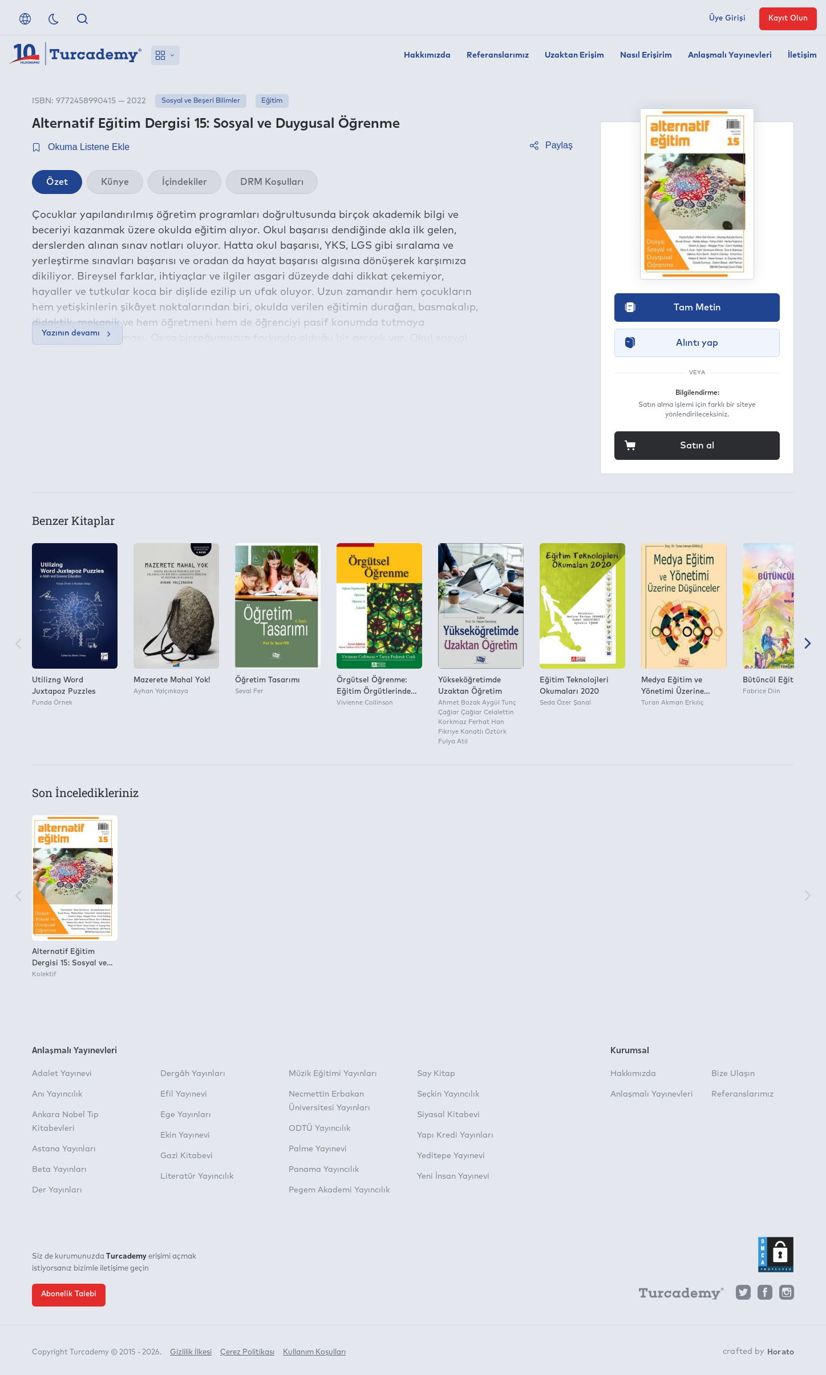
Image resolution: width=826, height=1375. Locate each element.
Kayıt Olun (788, 18)
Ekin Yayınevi (185, 1135)
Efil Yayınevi (183, 1094)
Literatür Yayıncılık (196, 1176)
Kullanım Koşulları (314, 1350)
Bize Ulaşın (733, 1074)
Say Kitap (436, 1074)
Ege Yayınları (185, 1115)
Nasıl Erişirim (646, 55)
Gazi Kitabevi (186, 1156)
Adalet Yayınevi (62, 1074)
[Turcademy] (676, 1295)
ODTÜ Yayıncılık (319, 1129)
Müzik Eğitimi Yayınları (333, 1074)
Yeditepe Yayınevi (451, 1156)
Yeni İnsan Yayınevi (453, 1176)
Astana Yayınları (64, 1149)
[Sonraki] (808, 644)
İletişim (802, 55)
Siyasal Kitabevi (448, 1115)
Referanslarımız (498, 55)
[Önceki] (18, 644)
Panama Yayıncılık (324, 1170)
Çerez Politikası (247, 1350)
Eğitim (271, 101)
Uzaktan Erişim (574, 55)
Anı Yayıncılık (57, 1094)
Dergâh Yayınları (192, 1074)
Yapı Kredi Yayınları (455, 1135)
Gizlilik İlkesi (191, 1350)
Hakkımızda (427, 55)
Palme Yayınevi (318, 1149)
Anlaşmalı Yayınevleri (730, 55)
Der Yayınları (57, 1190)
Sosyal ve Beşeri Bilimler (200, 101)
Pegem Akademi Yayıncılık (339, 1190)
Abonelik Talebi (68, 1294)
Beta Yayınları (59, 1170)
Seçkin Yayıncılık (448, 1094)
